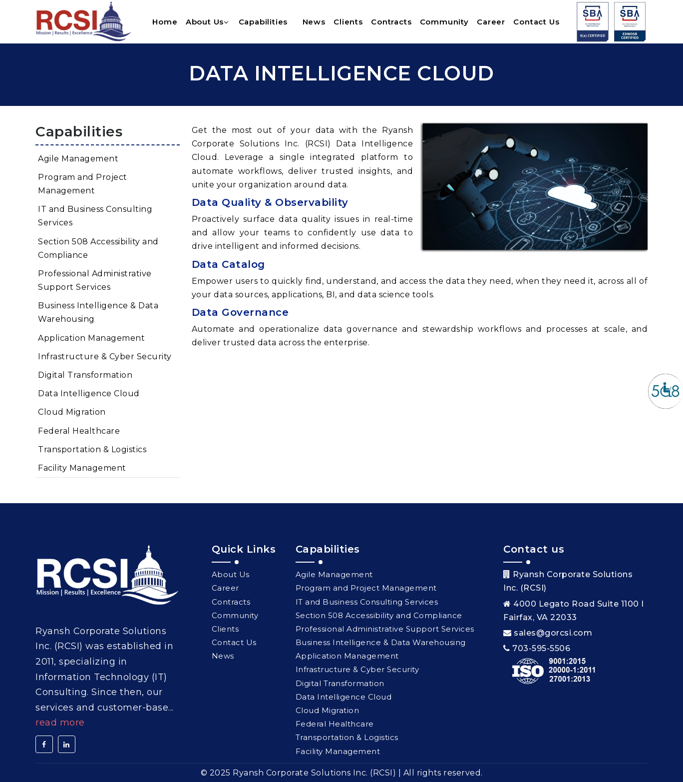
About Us (205, 21)
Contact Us (536, 21)
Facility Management (82, 468)
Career (491, 21)
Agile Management (78, 158)
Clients (348, 21)
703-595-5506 (541, 648)
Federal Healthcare (79, 431)
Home (164, 21)
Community (444, 21)
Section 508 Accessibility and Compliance (98, 248)
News (314, 21)
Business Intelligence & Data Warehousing (98, 312)
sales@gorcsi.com (553, 633)
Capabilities (263, 21)
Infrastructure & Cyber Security (105, 356)
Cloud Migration (72, 412)
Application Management (91, 338)
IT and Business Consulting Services (95, 215)
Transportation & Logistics (92, 449)
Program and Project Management (82, 183)
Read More (60, 722)
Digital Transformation (85, 375)
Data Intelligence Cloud (89, 393)
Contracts (391, 21)
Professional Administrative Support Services (95, 280)
